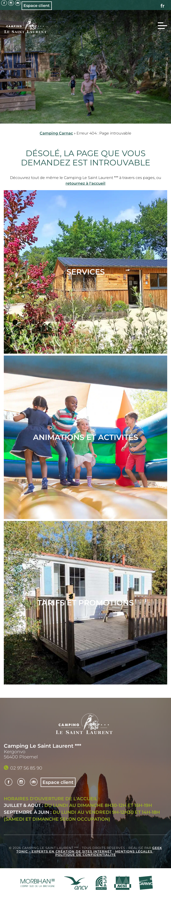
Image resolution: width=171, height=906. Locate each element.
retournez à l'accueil (85, 183)
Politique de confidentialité (85, 855)
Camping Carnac (56, 133)
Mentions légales (134, 851)
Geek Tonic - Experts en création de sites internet (89, 849)
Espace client (37, 5)
